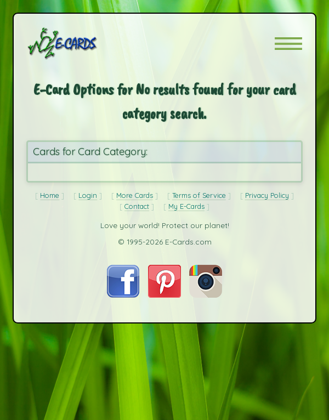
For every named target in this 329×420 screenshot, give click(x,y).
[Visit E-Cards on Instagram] (205, 295)
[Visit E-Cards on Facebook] (123, 295)
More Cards (134, 195)
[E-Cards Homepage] (82, 43)
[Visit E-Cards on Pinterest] (164, 295)
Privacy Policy (267, 195)
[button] (288, 43)
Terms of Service (199, 195)
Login (87, 195)
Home (49, 195)
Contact (136, 206)
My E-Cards (186, 206)
